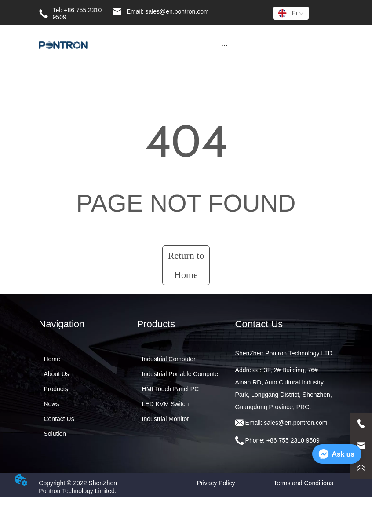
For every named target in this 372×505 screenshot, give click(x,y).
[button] (224, 45)
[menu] (224, 45)
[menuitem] (224, 45)
